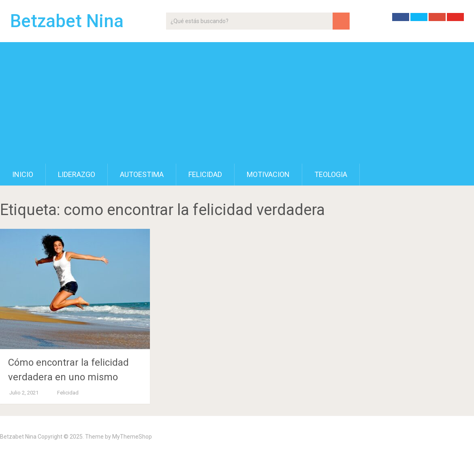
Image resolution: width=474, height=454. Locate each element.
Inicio (22, 174)
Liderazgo (76, 174)
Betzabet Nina (67, 21)
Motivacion (268, 174)
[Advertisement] (237, 103)
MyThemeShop (132, 436)
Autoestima (142, 174)
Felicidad (205, 174)
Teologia (330, 174)
